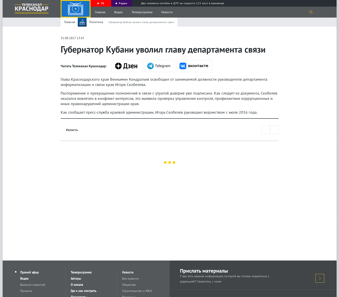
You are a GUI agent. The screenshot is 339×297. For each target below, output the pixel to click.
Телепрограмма (142, 12)
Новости (167, 12)
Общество (129, 285)
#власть (72, 130)
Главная (100, 12)
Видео (118, 12)
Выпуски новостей (32, 285)
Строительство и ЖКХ (137, 291)
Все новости (130, 279)
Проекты (26, 291)
